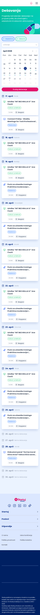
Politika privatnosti (8, 540)
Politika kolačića (26, 540)
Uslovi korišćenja (26, 535)
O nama (5, 535)
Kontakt (4, 545)
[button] (20, 511)
